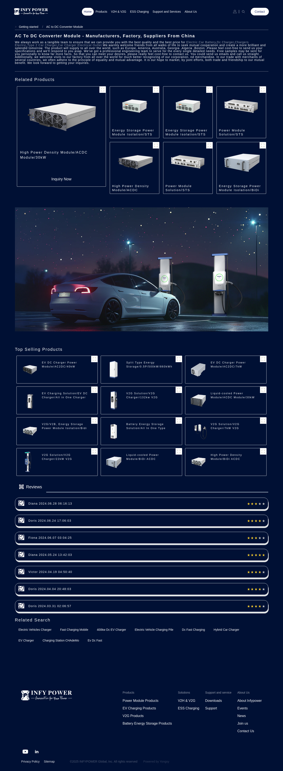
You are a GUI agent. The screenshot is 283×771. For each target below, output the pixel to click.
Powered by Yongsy (156, 761)
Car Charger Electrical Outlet (80, 45)
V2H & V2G (118, 11)
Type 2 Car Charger (42, 45)
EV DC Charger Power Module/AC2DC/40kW (59, 364)
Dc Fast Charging (193, 629)
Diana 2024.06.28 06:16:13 (50, 503)
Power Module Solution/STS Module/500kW (232, 134)
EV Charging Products (139, 708)
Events (242, 708)
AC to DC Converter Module (64, 26)
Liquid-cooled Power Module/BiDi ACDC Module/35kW (142, 459)
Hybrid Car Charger (226, 629)
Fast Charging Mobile (74, 629)
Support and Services (167, 11)
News (241, 716)
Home (88, 11)
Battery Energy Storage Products (147, 723)
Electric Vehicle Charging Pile (154, 629)
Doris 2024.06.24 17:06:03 (50, 520)
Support (211, 708)
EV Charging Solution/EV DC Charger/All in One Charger (65, 395)
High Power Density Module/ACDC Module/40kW (130, 190)
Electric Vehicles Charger (35, 629)
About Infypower (249, 700)
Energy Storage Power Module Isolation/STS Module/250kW (186, 134)
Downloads (213, 700)
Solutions (184, 692)
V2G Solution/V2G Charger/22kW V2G (57, 457)
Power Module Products (140, 700)
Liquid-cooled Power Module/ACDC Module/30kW (233, 395)
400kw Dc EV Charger (111, 629)
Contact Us (245, 731)
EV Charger (26, 640)
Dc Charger (225, 42)
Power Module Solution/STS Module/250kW (179, 190)
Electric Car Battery (201, 42)
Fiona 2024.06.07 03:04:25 (50, 537)
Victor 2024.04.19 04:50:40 (50, 571)
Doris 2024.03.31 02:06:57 (50, 606)
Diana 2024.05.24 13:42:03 (50, 554)
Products (101, 11)
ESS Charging (139, 11)
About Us (191, 11)
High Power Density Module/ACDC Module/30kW (54, 155)
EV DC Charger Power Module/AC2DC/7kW (228, 364)
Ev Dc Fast (95, 640)
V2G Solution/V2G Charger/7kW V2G (225, 426)
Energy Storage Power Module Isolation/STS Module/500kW (133, 134)
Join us (242, 723)
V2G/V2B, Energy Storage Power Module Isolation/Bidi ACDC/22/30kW (64, 428)
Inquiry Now (61, 179)
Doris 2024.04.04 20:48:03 (50, 588)
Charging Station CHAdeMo (61, 640)
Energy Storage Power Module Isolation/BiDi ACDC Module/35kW (240, 190)
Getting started (28, 26)
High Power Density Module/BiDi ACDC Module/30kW (226, 459)
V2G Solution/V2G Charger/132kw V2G (142, 395)
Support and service (218, 692)
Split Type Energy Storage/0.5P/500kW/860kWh (149, 364)
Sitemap (49, 761)
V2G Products (133, 716)
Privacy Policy (30, 761)
